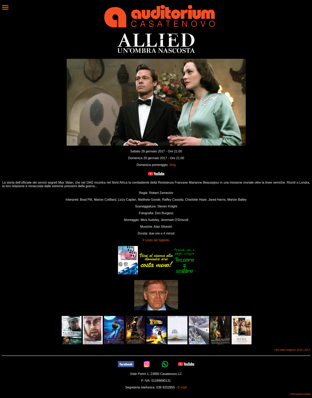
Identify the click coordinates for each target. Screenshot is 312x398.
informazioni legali (300, 393)
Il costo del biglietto (156, 240)
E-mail (182, 387)
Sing (172, 165)
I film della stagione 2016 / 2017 (292, 349)
